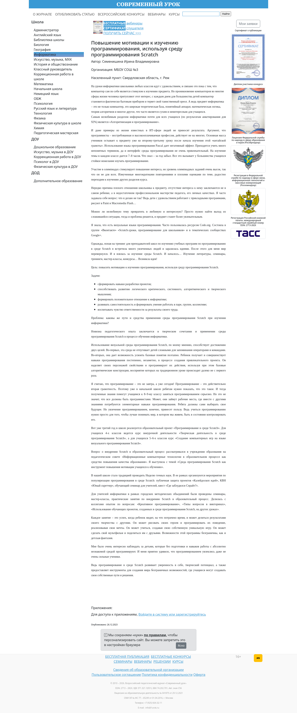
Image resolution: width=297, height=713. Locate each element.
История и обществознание (56, 64)
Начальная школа (48, 89)
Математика (43, 84)
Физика (40, 118)
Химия (39, 128)
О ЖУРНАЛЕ (42, 14)
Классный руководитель (53, 69)
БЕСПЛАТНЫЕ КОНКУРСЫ (171, 656)
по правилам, (155, 635)
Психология (43, 103)
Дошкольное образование (55, 147)
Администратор (46, 30)
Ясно (181, 645)
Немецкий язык (46, 93)
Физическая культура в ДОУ (56, 166)
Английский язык (47, 35)
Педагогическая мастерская (56, 133)
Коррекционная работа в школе (53, 76)
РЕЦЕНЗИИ (162, 661)
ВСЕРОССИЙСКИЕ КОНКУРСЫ (121, 14)
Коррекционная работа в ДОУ (57, 157)
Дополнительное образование (58, 181)
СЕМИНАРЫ (123, 661)
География (42, 49)
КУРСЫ (174, 14)
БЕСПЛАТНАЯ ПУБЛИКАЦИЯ (127, 656)
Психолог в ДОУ (46, 161)
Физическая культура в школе (57, 123)
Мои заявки (248, 23)
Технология (43, 113)
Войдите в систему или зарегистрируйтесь (172, 614)
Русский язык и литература (55, 108)
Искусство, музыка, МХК (53, 59)
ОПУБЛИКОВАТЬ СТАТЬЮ (75, 14)
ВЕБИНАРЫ (156, 14)
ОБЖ (37, 98)
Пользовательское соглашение (116, 674)
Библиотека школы (49, 40)
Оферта (199, 674)
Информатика (45, 54)
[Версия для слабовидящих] (258, 658)
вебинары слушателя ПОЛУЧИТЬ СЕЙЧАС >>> (124, 28)
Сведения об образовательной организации (148, 669)
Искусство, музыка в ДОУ (53, 152)
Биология (41, 44)
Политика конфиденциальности (167, 674)
